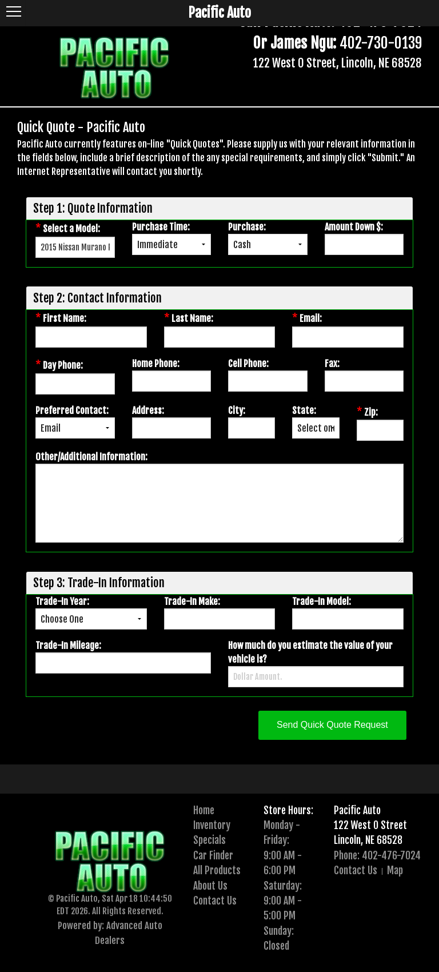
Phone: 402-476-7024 (377, 855)
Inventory (211, 825)
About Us (210, 885)
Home (203, 810)
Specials (209, 840)
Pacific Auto (357, 810)
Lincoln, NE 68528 (368, 840)
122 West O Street (370, 825)
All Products (217, 870)
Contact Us (215, 900)
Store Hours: (288, 810)
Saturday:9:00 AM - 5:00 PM (283, 900)
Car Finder (213, 855)
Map (395, 870)
